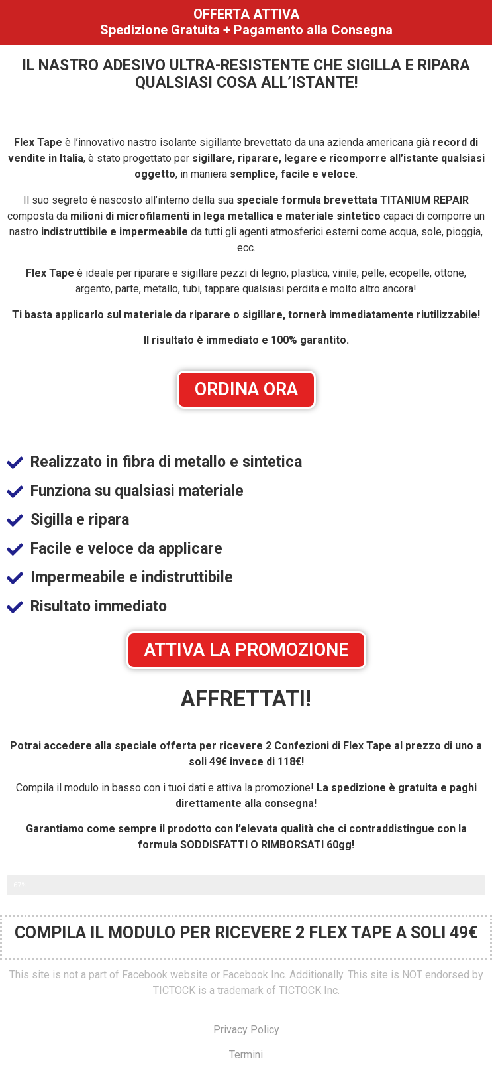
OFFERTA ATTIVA (246, 14)
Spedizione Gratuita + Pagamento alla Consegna (246, 30)
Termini (246, 1054)
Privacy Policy (246, 1029)
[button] (246, 390)
